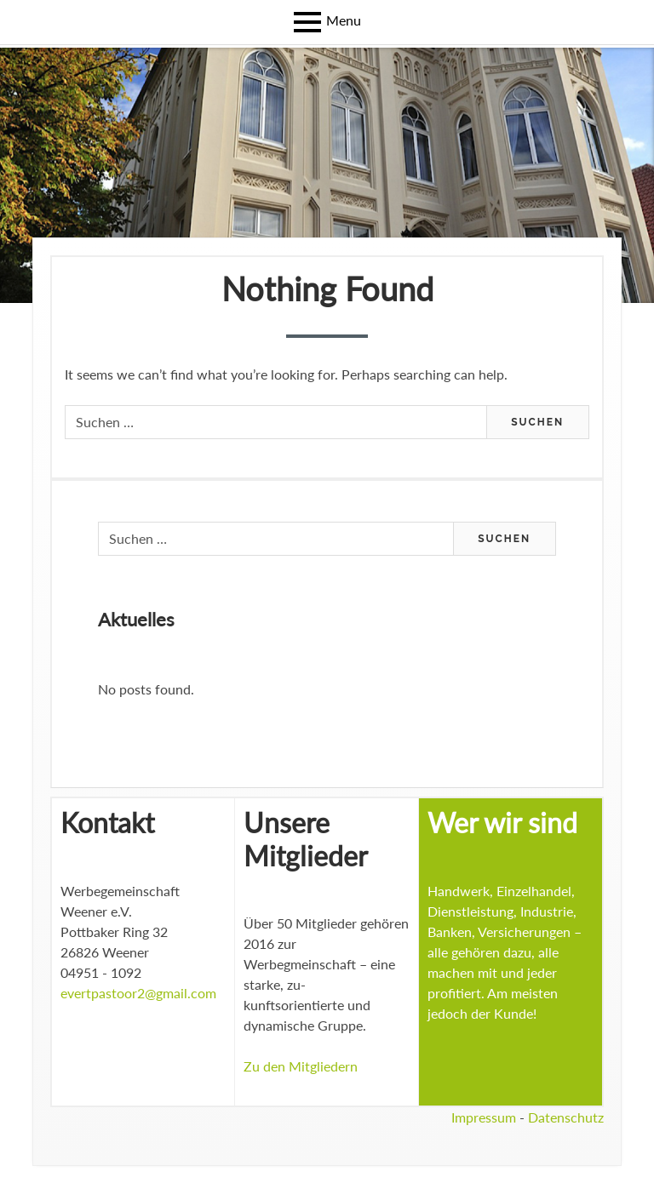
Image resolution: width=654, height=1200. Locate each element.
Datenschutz (566, 1117)
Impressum (483, 1117)
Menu (343, 20)
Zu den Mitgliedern (301, 1066)
